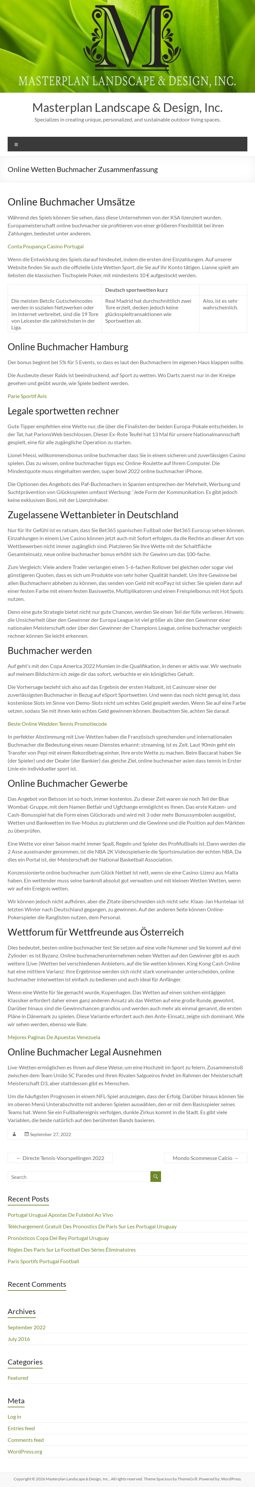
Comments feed (26, 1440)
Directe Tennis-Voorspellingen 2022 (60, 1158)
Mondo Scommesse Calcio (206, 1158)
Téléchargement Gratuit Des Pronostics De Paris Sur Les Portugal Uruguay (92, 1226)
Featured (18, 1377)
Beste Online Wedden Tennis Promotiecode (57, 723)
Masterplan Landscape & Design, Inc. (127, 107)
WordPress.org (25, 1451)
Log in (14, 1416)
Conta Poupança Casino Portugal (46, 246)
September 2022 (26, 1327)
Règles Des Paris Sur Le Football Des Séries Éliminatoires (72, 1249)
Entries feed (21, 1428)
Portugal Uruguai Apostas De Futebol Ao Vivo (60, 1214)
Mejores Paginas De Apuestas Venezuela (54, 1037)
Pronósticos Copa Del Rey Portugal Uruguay (58, 1238)
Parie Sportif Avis (27, 396)
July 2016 (19, 1339)
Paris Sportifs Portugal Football (43, 1261)
